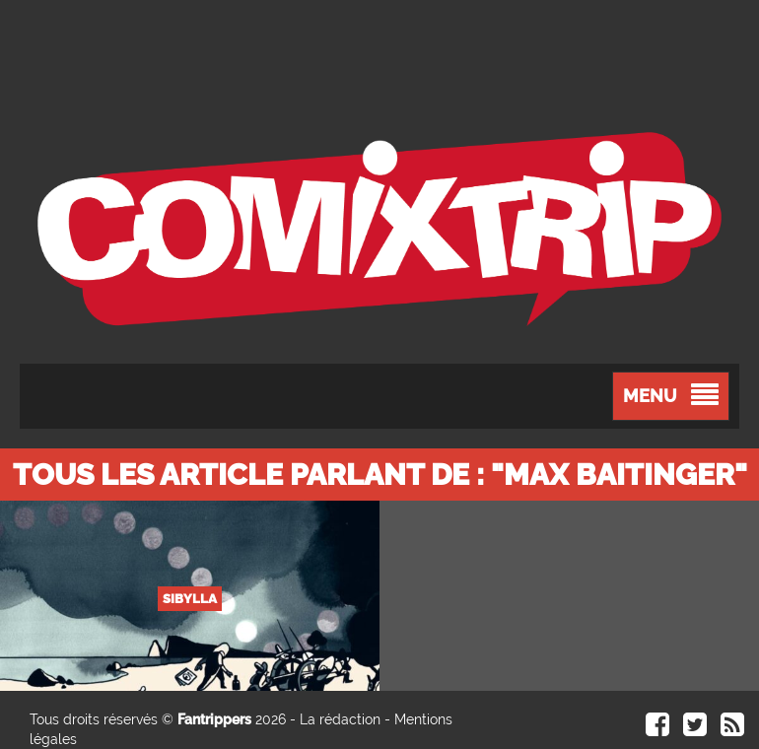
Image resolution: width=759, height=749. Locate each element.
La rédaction (340, 719)
